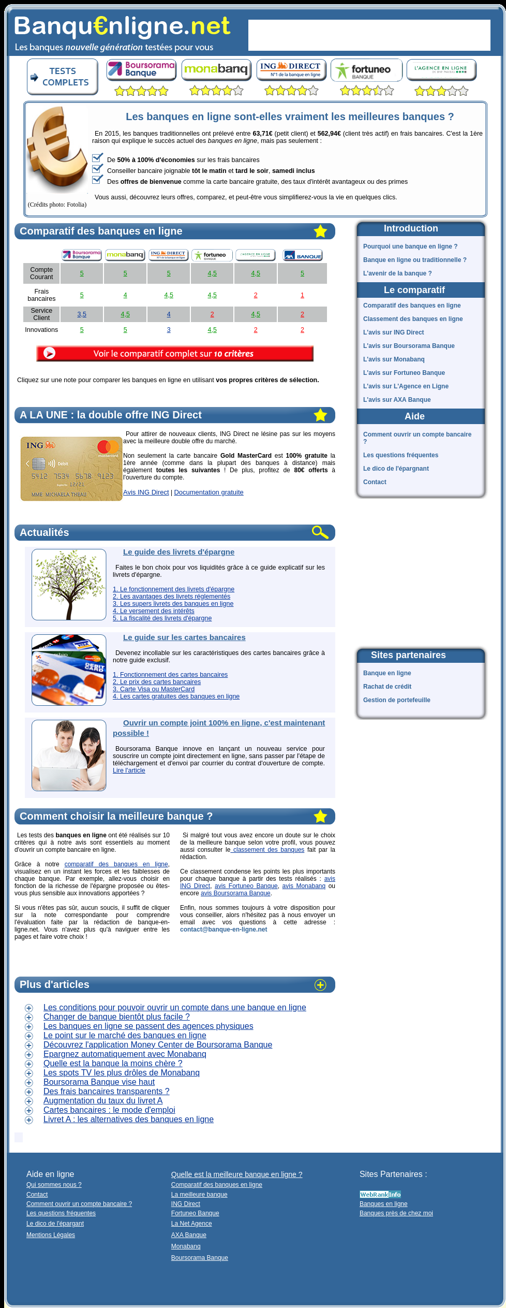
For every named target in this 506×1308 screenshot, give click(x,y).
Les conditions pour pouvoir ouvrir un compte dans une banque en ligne (174, 1007)
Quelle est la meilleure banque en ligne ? (237, 1174)
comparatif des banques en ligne (116, 864)
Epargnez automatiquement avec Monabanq (124, 1054)
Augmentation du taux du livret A (102, 1100)
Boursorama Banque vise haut (99, 1082)
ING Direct (185, 1204)
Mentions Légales (50, 1235)
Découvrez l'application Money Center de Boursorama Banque (157, 1044)
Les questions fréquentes (400, 455)
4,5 (211, 273)
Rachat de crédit (387, 686)
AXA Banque (188, 1235)
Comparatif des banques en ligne (412, 305)
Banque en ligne (387, 673)
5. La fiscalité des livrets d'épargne (162, 618)
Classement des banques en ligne (413, 319)
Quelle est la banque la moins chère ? (113, 1063)
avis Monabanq (304, 886)
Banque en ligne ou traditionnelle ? (415, 260)
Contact (374, 482)
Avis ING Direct (146, 492)
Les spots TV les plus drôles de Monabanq (121, 1072)
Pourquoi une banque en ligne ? (410, 246)
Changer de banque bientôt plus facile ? (116, 1016)
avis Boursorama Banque (236, 893)
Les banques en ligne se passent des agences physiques (148, 1026)
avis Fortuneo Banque (246, 886)
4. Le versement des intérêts (154, 611)
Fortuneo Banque (195, 1213)
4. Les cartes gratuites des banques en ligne (176, 696)
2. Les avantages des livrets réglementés (171, 596)
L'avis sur (393, 332)
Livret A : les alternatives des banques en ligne (128, 1119)
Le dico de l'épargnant (396, 468)
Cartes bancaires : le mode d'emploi (109, 1110)
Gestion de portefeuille (396, 700)
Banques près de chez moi (396, 1213)
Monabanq (186, 1246)
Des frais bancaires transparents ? (106, 1091)
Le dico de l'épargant (55, 1223)
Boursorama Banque (199, 1257)
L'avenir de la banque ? (397, 273)
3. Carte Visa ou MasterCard (154, 689)
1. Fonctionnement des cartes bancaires (170, 674)
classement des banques (267, 849)
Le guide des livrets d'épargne (178, 551)
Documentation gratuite (208, 492)
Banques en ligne (384, 1204)
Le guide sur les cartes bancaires (184, 637)
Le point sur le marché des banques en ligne (124, 1035)
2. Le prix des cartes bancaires (157, 682)
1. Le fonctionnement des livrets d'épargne (173, 589)
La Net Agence (191, 1223)
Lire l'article (129, 770)
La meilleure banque (199, 1194)
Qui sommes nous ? (54, 1184)
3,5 (81, 314)
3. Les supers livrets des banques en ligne (173, 603)
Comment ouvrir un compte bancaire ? (417, 438)
